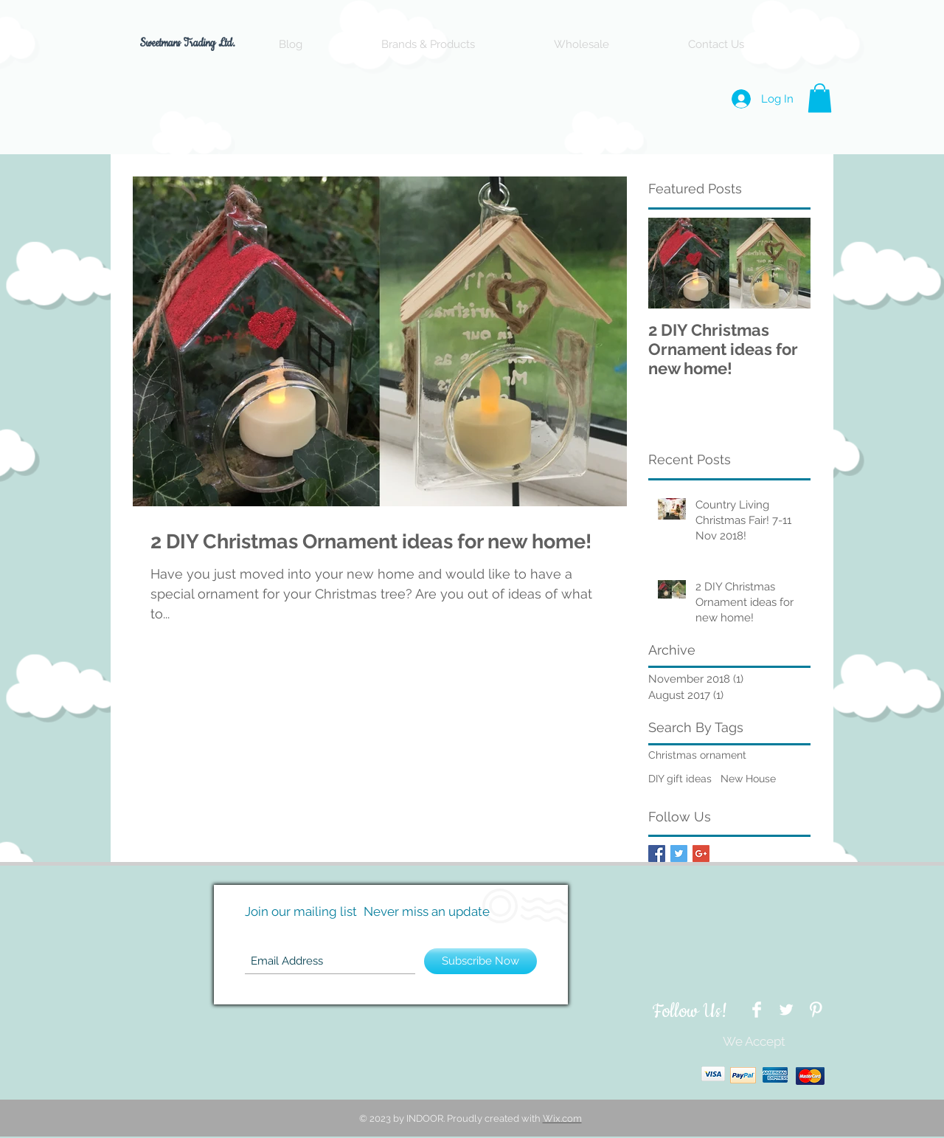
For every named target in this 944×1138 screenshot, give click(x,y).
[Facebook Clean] (757, 1009)
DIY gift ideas (680, 778)
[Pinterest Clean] (816, 1009)
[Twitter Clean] (786, 1009)
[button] (820, 97)
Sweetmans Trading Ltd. (189, 43)
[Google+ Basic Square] (701, 853)
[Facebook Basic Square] (656, 853)
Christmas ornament (697, 755)
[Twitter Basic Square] (678, 853)
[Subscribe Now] (480, 961)
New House (748, 778)
